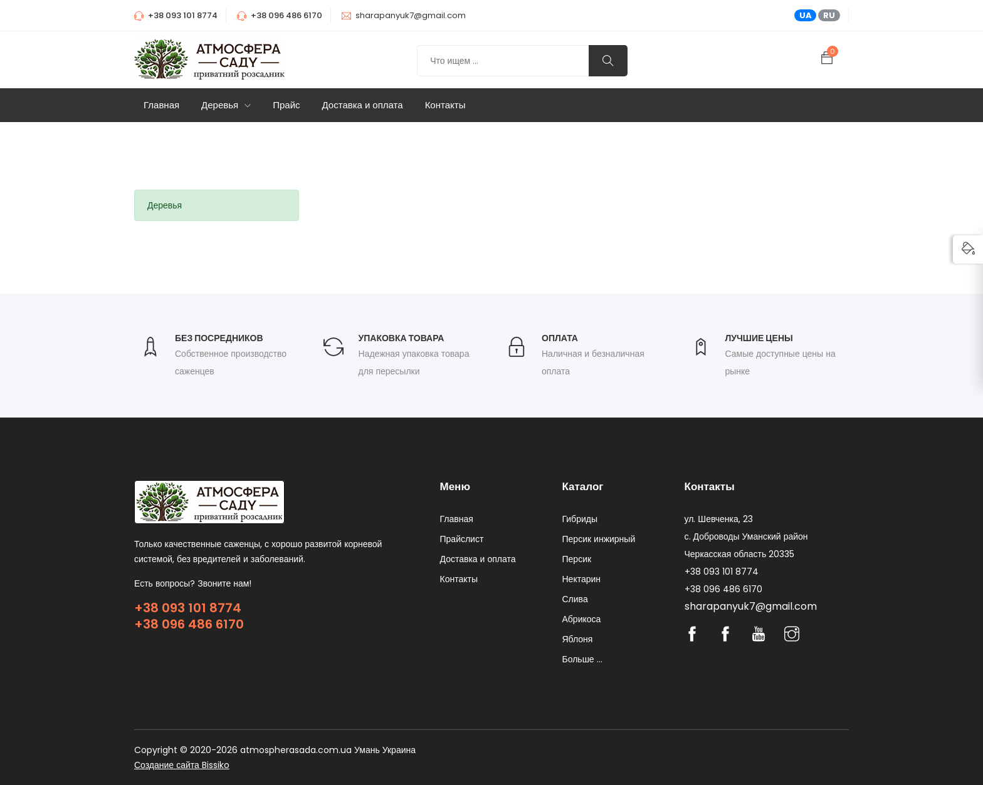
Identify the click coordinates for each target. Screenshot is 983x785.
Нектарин (581, 579)
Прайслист (462, 539)
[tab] (216, 205)
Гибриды (579, 519)
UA (805, 15)
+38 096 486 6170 (189, 624)
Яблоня (577, 639)
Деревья (226, 104)
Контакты (445, 104)
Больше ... (582, 659)
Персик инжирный (599, 539)
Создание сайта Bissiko (181, 765)
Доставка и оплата (362, 104)
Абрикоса (581, 619)
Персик (577, 559)
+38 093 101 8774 (187, 608)
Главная (161, 104)
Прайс (286, 104)
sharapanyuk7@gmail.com (410, 15)
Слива (575, 599)
